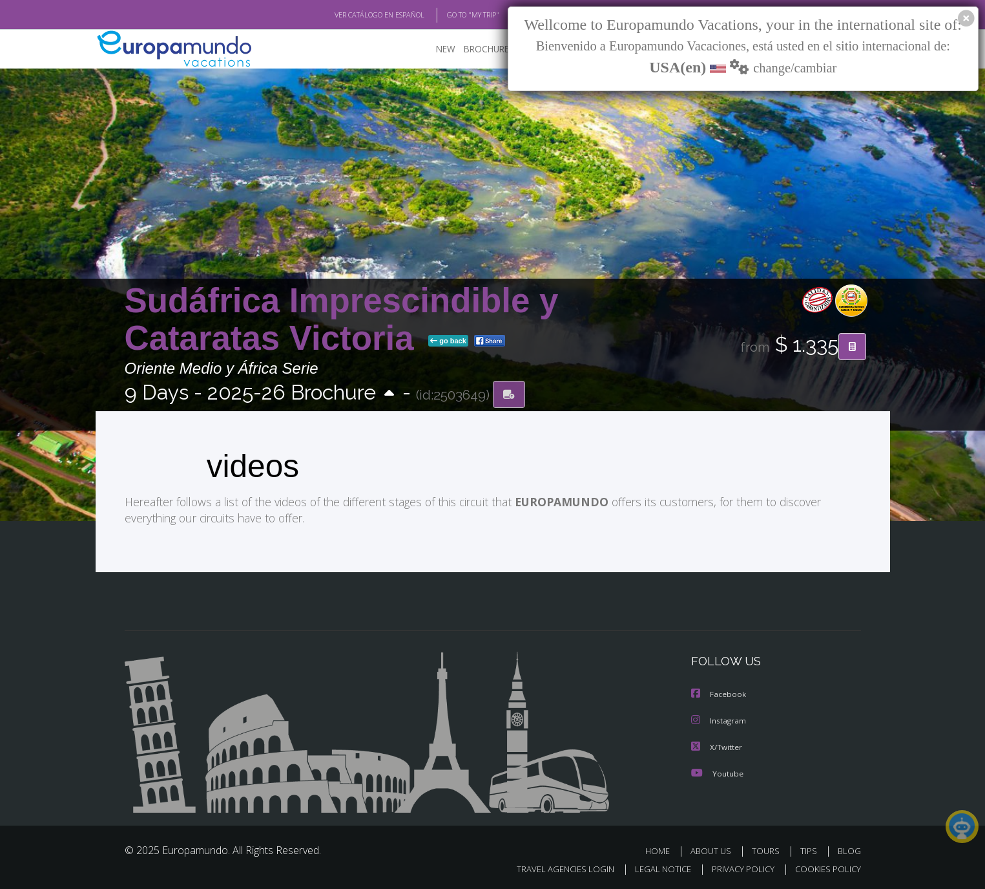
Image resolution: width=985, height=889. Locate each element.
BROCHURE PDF (486, 49)
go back (448, 341)
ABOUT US (714, 849)
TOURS (768, 849)
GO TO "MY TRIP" (452, 15)
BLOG (848, 849)
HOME (662, 849)
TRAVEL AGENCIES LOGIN (552, 867)
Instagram (719, 720)
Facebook (719, 694)
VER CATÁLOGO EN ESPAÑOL (349, 15)
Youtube (717, 772)
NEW (432, 49)
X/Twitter (717, 746)
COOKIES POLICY (825, 867)
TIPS (810, 849)
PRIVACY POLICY (736, 867)
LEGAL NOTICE (653, 867)
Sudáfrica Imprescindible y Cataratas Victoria (342, 319)
